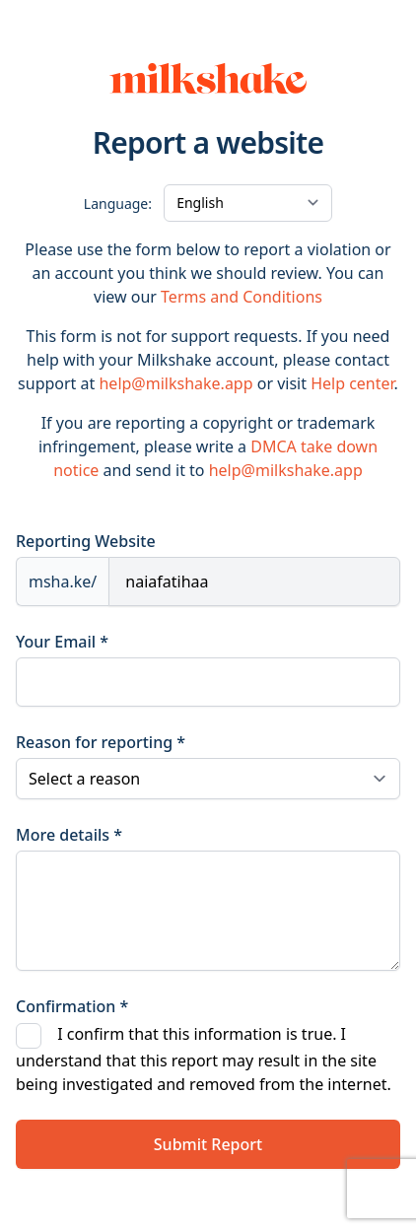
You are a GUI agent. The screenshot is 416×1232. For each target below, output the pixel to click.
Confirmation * (72, 1006)
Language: (118, 203)
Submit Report (208, 1144)
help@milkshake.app (175, 383)
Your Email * (62, 641)
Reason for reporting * (100, 742)
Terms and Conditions (241, 297)
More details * (69, 835)
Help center (352, 383)
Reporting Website (86, 541)
